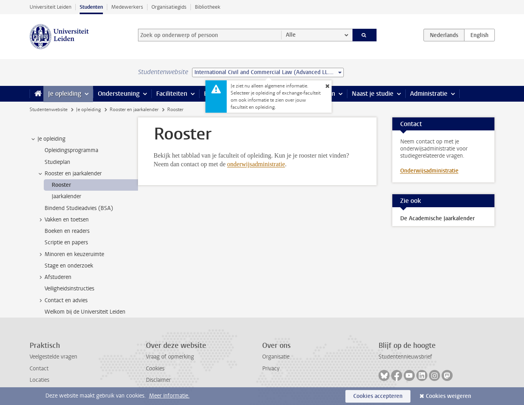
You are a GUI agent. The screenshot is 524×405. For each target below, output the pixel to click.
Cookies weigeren (448, 396)
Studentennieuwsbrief (405, 356)
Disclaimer (158, 380)
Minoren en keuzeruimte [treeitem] (70, 254)
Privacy (271, 368)
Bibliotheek (207, 7)
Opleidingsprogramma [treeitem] (71, 150)
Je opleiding (64, 93)
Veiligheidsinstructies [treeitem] (69, 288)
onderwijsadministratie (256, 164)
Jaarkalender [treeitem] (66, 196)
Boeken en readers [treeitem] (67, 231)
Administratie (429, 93)
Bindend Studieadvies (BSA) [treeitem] (79, 208)
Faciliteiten (171, 93)
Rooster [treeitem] (61, 185)
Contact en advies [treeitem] (62, 301)
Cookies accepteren (378, 396)
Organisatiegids (168, 7)
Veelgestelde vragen (53, 356)
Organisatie (275, 356)
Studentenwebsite (48, 109)
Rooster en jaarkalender (134, 109)
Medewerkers (127, 7)
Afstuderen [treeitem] (54, 277)
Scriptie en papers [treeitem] (66, 242)
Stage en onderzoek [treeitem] (69, 265)
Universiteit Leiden (50, 7)
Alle (291, 35)
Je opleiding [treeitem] (47, 139)
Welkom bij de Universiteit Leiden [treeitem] (85, 312)
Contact (39, 368)
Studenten (91, 7)
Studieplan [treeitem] (57, 162)
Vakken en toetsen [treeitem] (63, 220)
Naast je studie (372, 93)
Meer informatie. (169, 395)
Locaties (39, 380)
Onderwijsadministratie (429, 171)
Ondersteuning (119, 93)
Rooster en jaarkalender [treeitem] (69, 174)
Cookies (155, 368)
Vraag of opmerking (170, 356)
